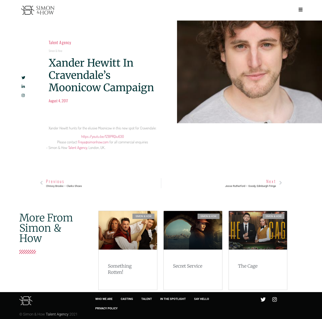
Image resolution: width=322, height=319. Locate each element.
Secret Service (187, 266)
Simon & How (55, 50)
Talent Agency (60, 42)
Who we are (104, 299)
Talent (146, 299)
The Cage (248, 266)
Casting (127, 299)
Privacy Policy (106, 308)
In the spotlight (173, 299)
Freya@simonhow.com (93, 142)
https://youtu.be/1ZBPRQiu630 (102, 136)
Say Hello (201, 299)
